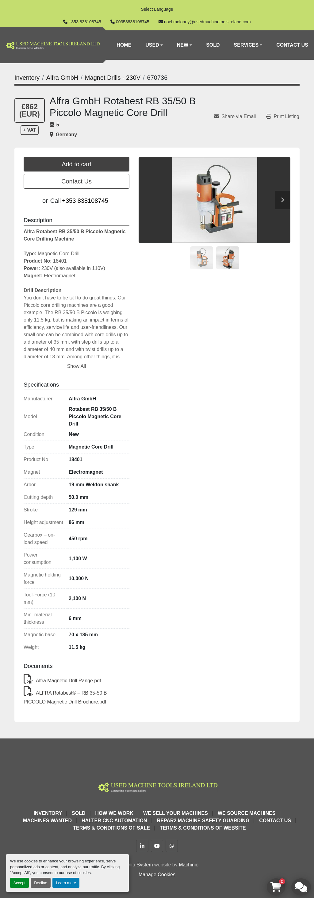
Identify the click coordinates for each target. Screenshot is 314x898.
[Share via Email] (237, 117)
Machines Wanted (47, 820)
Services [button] (246, 45)
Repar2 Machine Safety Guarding (203, 820)
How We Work (114, 813)
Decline (40, 883)
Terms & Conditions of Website (203, 828)
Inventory (48, 813)
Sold (213, 45)
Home (124, 45)
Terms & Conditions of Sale (111, 828)
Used (152, 45)
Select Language (157, 9)
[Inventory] (27, 77)
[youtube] (157, 846)
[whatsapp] (172, 846)
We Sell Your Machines (175, 813)
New (182, 45)
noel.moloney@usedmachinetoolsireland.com (207, 21)
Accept (19, 883)
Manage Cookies (157, 874)
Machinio (188, 864)
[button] (154, 45)
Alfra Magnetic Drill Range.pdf (62, 680)
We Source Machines (246, 813)
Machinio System (134, 864)
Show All (76, 366)
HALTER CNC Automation (114, 820)
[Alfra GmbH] (62, 77)
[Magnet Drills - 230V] (112, 77)
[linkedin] (142, 846)
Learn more (66, 883)
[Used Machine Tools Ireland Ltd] (157, 786)
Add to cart (76, 164)
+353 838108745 (85, 21)
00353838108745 (132, 21)
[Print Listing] (283, 117)
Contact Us (292, 45)
